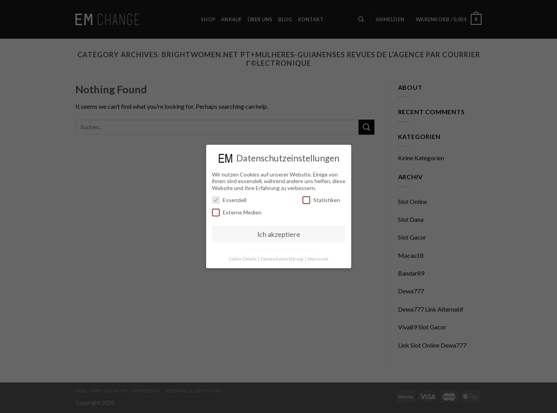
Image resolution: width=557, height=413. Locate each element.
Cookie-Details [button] (243, 259)
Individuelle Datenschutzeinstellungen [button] (278, 250)
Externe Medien (236, 212)
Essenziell (229, 200)
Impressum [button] (318, 259)
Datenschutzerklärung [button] (282, 259)
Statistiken (321, 200)
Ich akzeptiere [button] (278, 234)
